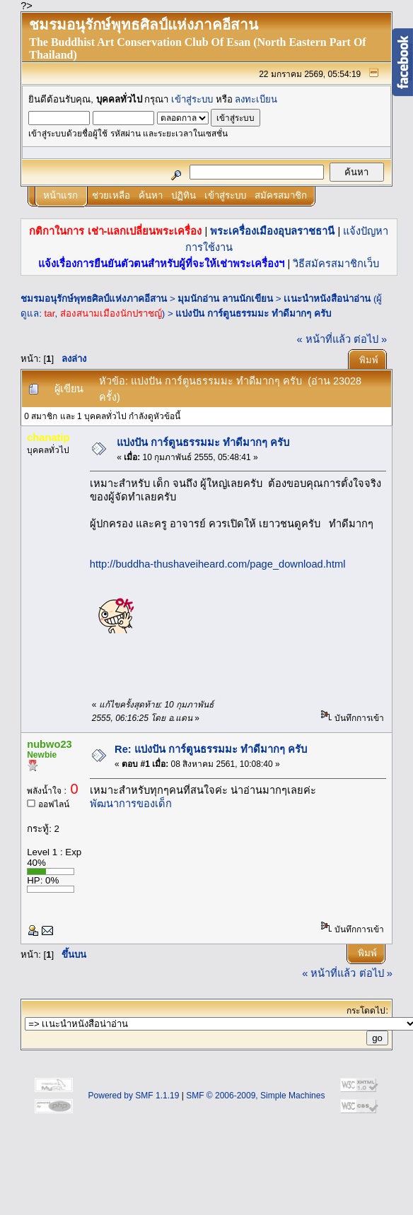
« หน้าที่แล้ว (324, 339)
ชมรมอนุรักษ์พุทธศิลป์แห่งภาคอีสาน (94, 298)
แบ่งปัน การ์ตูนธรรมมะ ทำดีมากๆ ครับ (252, 313)
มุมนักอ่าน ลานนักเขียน (225, 298)
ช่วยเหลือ (111, 195)
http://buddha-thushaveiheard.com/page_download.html (218, 564)
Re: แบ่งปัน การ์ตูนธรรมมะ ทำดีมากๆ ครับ (211, 749)
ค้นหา (151, 195)
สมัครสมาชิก (281, 195)
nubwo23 (49, 744)
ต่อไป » (370, 339)
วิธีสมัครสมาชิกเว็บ (336, 263)
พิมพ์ (368, 360)
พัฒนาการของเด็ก (131, 803)
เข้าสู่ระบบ (192, 99)
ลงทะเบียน (256, 99)
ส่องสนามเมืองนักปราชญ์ (111, 313)
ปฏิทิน (183, 195)
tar (50, 313)
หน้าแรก (60, 195)
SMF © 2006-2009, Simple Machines (255, 1095)
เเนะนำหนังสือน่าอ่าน (327, 298)
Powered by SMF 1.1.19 (134, 1095)
